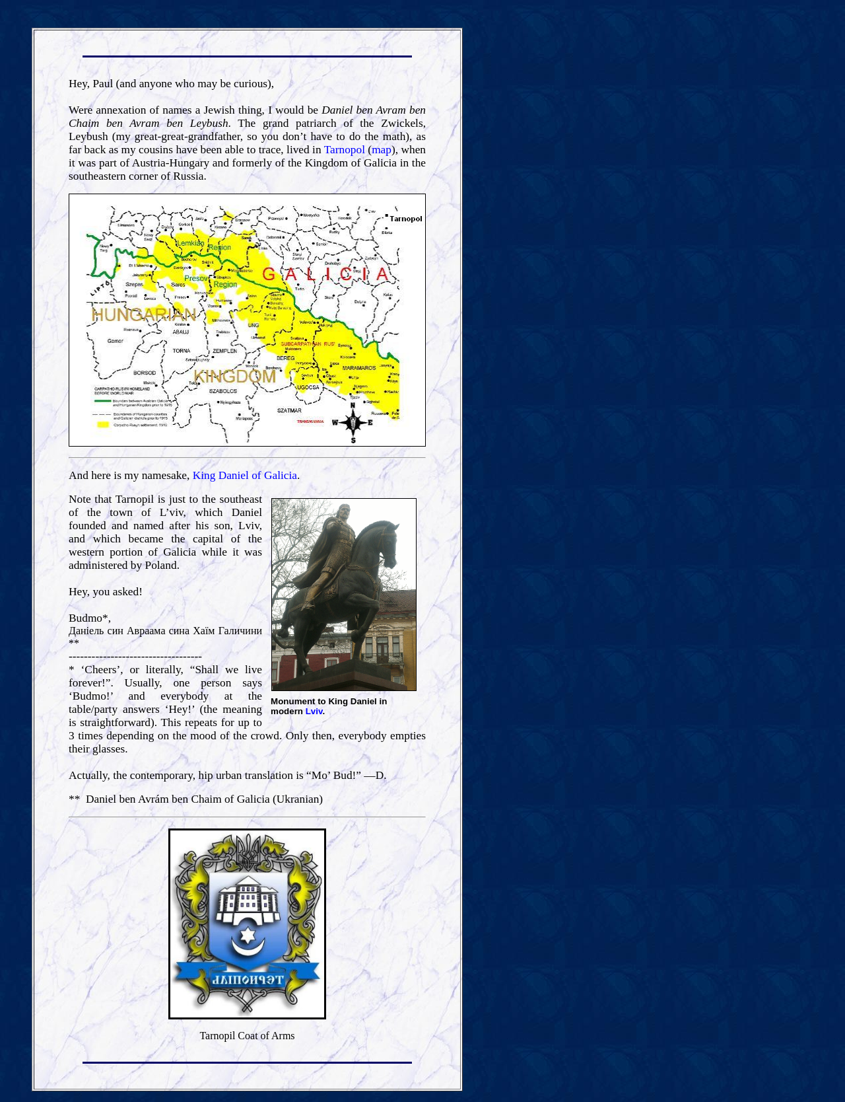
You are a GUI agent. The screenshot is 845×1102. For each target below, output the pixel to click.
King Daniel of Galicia (245, 475)
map (381, 149)
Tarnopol (344, 149)
